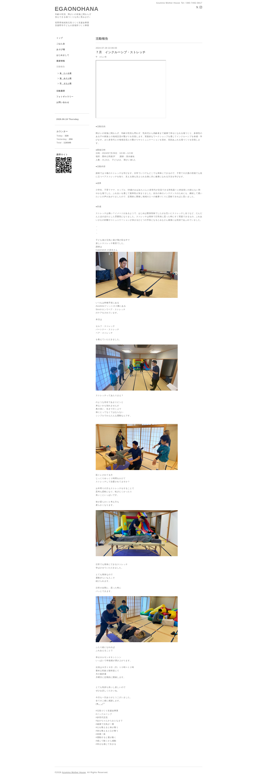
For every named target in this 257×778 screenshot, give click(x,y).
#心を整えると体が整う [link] (107, 727)
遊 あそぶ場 (65, 78)
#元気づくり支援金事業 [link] (107, 711)
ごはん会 (60, 44)
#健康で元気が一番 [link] (105, 724)
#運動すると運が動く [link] (106, 737)
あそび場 (60, 49)
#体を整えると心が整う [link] (107, 731)
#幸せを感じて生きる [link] (106, 744)
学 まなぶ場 (101, 57)
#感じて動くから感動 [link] (106, 741)
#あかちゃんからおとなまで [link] (109, 721)
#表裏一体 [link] (101, 734)
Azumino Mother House (74, 772)
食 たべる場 (65, 73)
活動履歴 (60, 91)
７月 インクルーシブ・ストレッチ (121, 52)
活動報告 (60, 67)
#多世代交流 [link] (102, 717)
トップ (59, 38)
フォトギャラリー (64, 97)
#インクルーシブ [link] (104, 714)
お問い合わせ (62, 102)
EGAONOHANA (77, 9)
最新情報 (60, 61)
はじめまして (62, 55)
